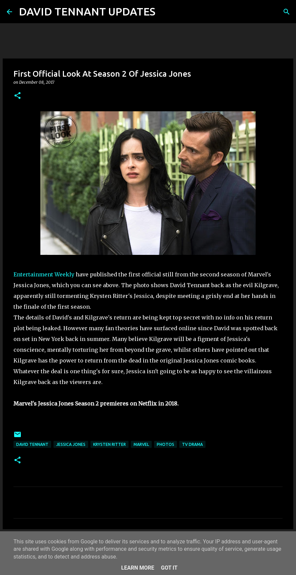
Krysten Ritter (109, 444)
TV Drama (192, 444)
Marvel (141, 444)
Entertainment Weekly (43, 274)
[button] (17, 96)
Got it (169, 568)
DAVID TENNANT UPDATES (87, 11)
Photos (165, 444)
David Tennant (32, 444)
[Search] (165, 12)
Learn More (137, 568)
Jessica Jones (70, 444)
